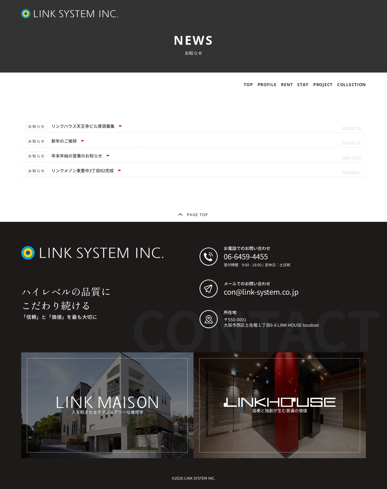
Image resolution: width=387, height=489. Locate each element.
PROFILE (267, 84)
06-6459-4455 (246, 256)
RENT (287, 84)
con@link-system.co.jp (261, 291)
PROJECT (323, 84)
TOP (248, 84)
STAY (303, 84)
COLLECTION (351, 84)
